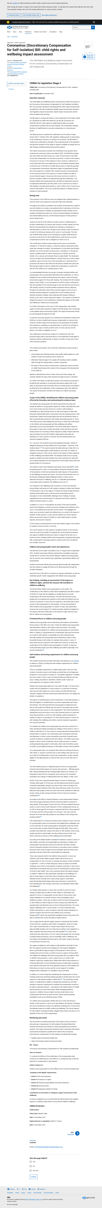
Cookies (29, 1192)
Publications (28, 32)
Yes (34, 1162)
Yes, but (35, 1170)
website (76, 661)
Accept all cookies (13, 15)
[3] (43, 649)
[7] (39, 885)
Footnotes (11, 89)
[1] (40, 447)
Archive (17, 1192)
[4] (39, 795)
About (8, 32)
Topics (15, 32)
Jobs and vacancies (48, 1192)
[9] (65, 931)
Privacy (57, 1192)
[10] (61, 979)
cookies (14, 3)
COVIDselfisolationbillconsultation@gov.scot (48, 1147)
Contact (23, 1192)
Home (8, 36)
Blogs (60, 32)
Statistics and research (40, 32)
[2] (73, 466)
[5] (40, 816)
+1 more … (9, 66)
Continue (33, 1177)
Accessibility (10, 1192)
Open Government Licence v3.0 (33, 1199)
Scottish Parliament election (21, 22)
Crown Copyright (37, 1192)
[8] (39, 914)
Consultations (53, 32)
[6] (58, 839)
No (34, 1166)
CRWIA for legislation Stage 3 (16, 84)
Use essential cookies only (31, 15)
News (20, 32)
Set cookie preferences (49, 15)
